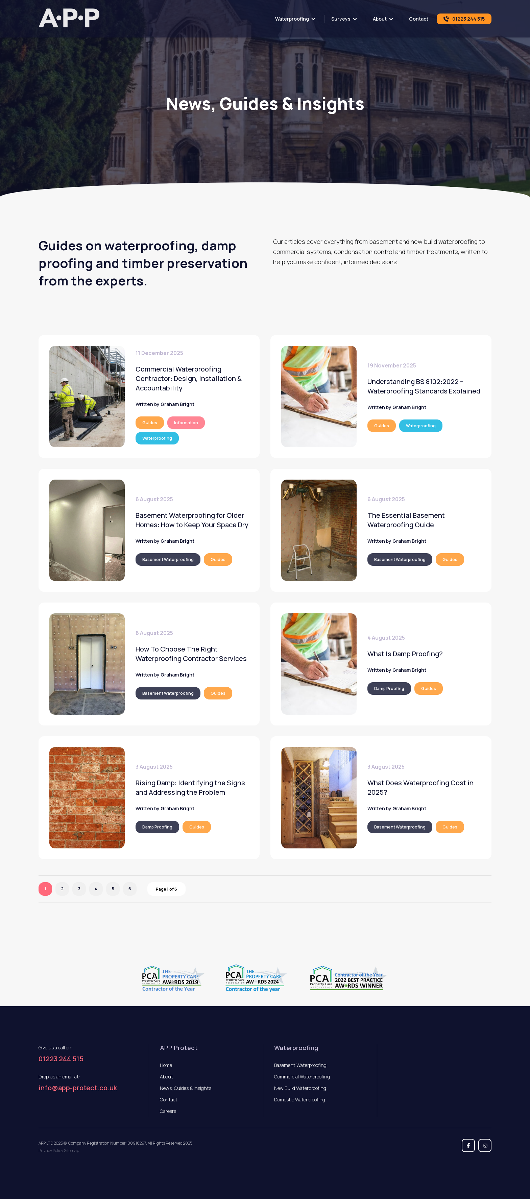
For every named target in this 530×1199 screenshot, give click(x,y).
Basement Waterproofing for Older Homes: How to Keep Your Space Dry (192, 520)
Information (186, 423)
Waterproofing (292, 19)
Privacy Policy (51, 1150)
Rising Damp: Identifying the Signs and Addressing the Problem (190, 787)
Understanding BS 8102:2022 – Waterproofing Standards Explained (423, 386)
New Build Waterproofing (300, 1088)
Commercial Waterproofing (302, 1076)
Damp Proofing (389, 688)
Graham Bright (177, 404)
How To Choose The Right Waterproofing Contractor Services (191, 653)
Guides (149, 423)
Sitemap (71, 1150)
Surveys (341, 19)
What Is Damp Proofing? (405, 653)
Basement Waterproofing (168, 559)
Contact (418, 19)
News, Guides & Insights (185, 1088)
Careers (168, 1111)
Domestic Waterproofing (299, 1099)
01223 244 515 (61, 1059)
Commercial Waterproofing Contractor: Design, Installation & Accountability (189, 378)
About (380, 19)
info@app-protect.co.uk (78, 1088)
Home (166, 1065)
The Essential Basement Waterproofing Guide (406, 520)
